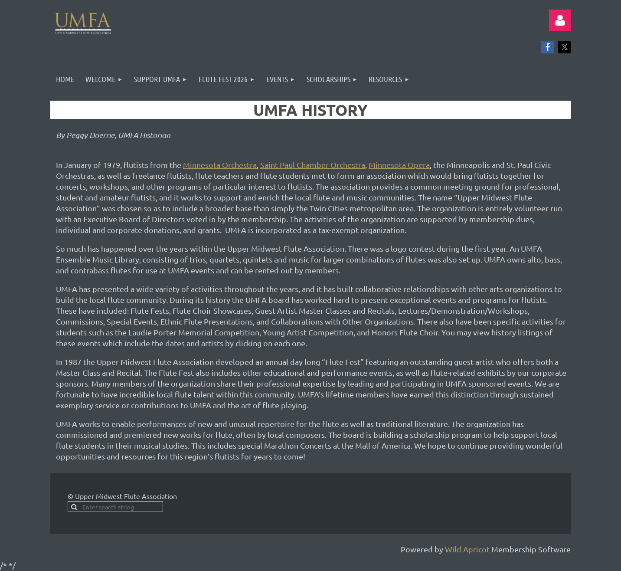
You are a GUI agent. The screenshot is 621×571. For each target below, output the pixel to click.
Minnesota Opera (399, 164)
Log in (560, 20)
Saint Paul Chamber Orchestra (312, 164)
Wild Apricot (467, 549)
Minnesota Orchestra (220, 164)
